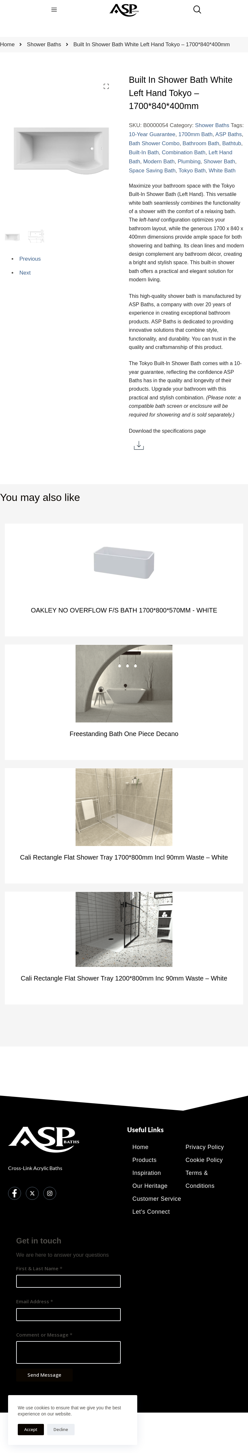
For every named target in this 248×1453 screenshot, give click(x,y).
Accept (30, 1429)
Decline (61, 1429)
